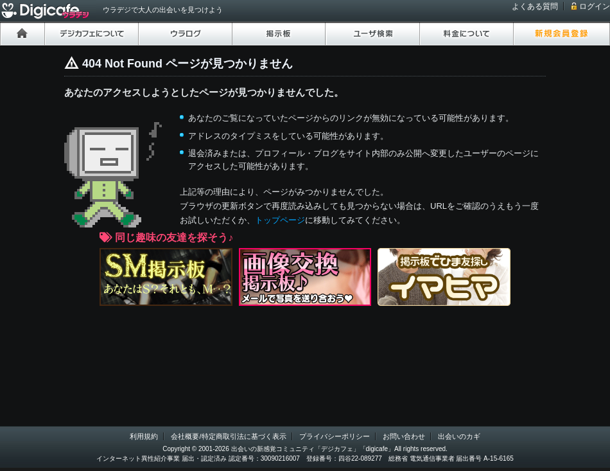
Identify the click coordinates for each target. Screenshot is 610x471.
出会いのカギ (459, 436)
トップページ (280, 220)
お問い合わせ (404, 436)
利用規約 (144, 436)
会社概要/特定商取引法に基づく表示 (228, 436)
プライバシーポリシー (334, 436)
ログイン (594, 6)
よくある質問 (535, 6)
